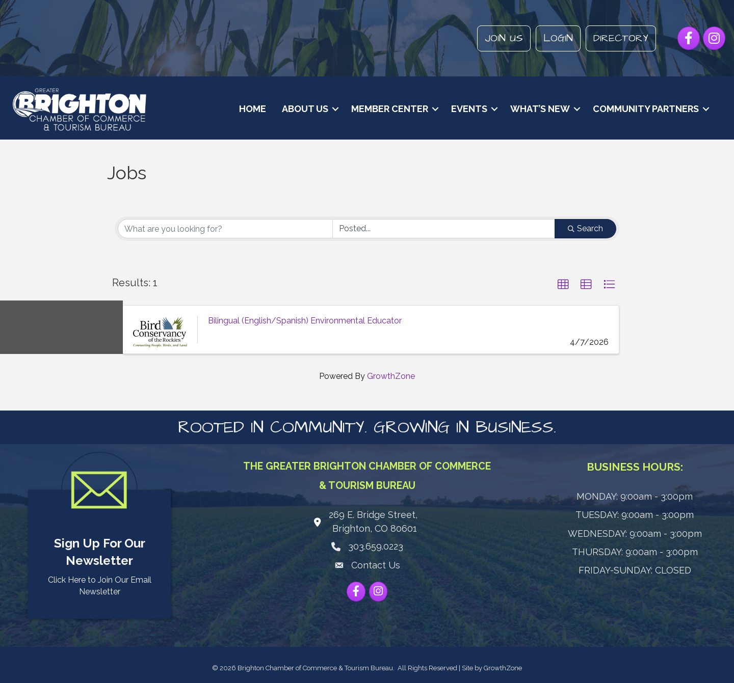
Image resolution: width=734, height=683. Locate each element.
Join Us (503, 38)
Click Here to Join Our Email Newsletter (99, 585)
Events (468, 108)
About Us (304, 108)
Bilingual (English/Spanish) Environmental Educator (305, 320)
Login (557, 38)
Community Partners (645, 108)
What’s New (539, 108)
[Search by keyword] (225, 228)
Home (251, 108)
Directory (620, 38)
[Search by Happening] (444, 228)
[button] (563, 285)
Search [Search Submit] (585, 228)
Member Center (388, 108)
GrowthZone (391, 375)
